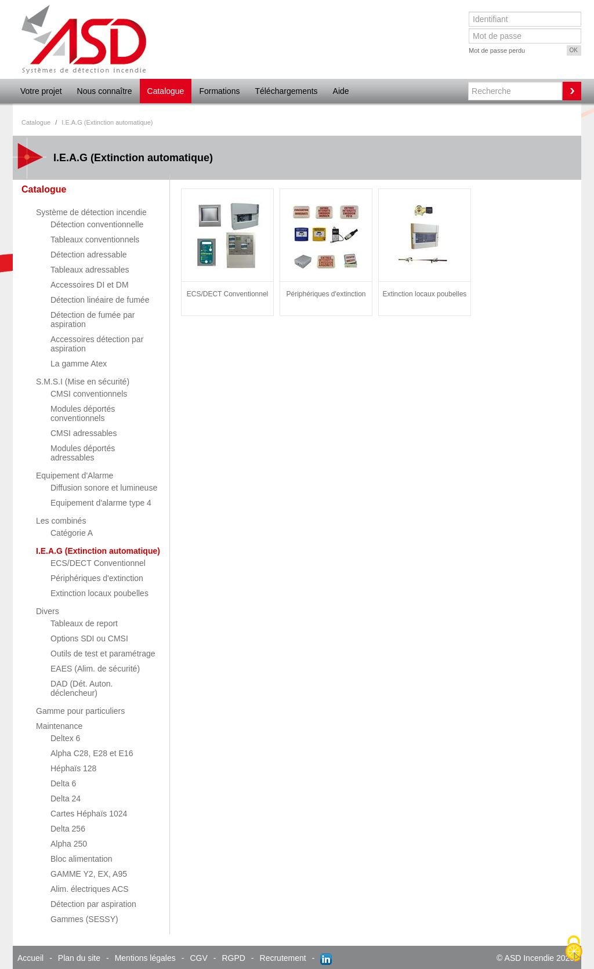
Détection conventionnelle (96, 224)
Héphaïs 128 (73, 768)
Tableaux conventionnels (94, 239)
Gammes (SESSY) (84, 919)
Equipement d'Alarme (74, 475)
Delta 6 (63, 783)
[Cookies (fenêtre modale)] (573, 949)
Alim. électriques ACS (89, 889)
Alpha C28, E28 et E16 (91, 753)
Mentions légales (145, 958)
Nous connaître (104, 91)
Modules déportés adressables (82, 453)
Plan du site (79, 958)
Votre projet (41, 91)
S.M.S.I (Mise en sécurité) (82, 381)
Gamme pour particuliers (80, 711)
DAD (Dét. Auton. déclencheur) (81, 688)
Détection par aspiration (93, 904)
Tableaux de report (84, 623)
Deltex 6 (65, 738)
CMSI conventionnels (88, 393)
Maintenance (59, 726)
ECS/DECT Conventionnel (98, 563)
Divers (47, 611)
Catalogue (165, 91)
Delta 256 (67, 828)
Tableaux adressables (89, 269)
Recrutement (283, 958)
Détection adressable (88, 254)
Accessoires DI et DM (89, 284)
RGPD (233, 958)
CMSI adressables (83, 433)
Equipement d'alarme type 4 (100, 502)
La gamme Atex (78, 363)
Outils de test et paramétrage (102, 653)
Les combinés (61, 520)
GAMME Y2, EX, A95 (88, 874)
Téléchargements (286, 91)
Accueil (30, 958)
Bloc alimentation (81, 858)
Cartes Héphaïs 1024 (88, 813)
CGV (198, 958)
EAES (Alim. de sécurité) (95, 668)
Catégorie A (71, 533)
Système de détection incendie (91, 212)
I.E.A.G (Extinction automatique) (98, 551)
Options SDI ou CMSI (89, 638)
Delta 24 (65, 798)
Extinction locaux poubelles (99, 593)
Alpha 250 (68, 843)
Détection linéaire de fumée (99, 299)
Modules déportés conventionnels (82, 413)
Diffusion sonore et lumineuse (103, 487)
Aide (341, 91)
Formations (219, 91)
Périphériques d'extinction (96, 578)
